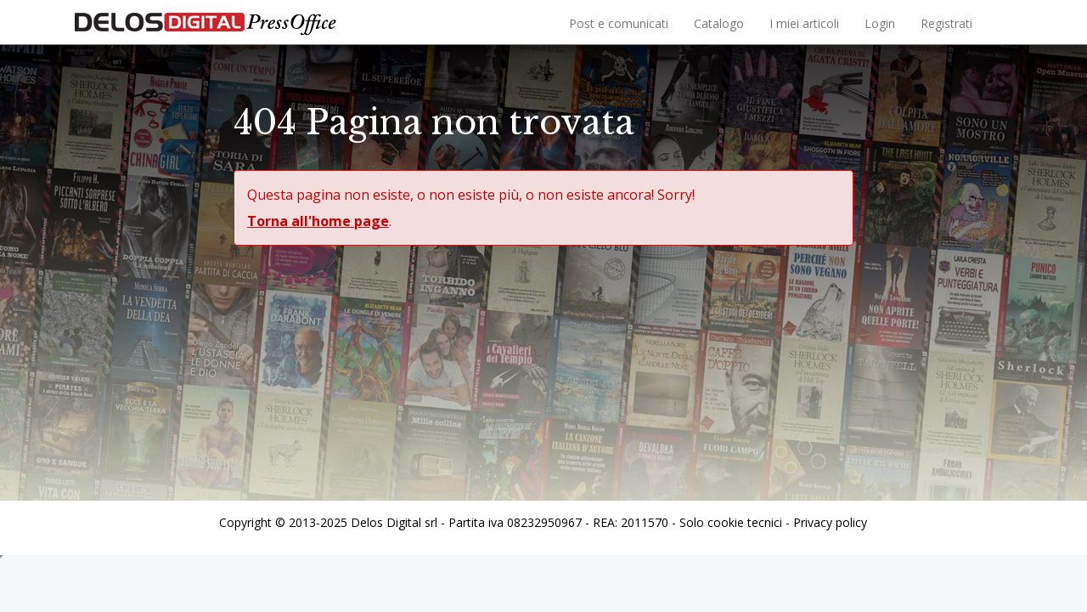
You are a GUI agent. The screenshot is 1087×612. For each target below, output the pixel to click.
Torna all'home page (318, 221)
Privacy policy (830, 522)
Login (880, 23)
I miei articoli (804, 23)
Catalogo (719, 23)
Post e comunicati (618, 23)
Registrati (946, 23)
